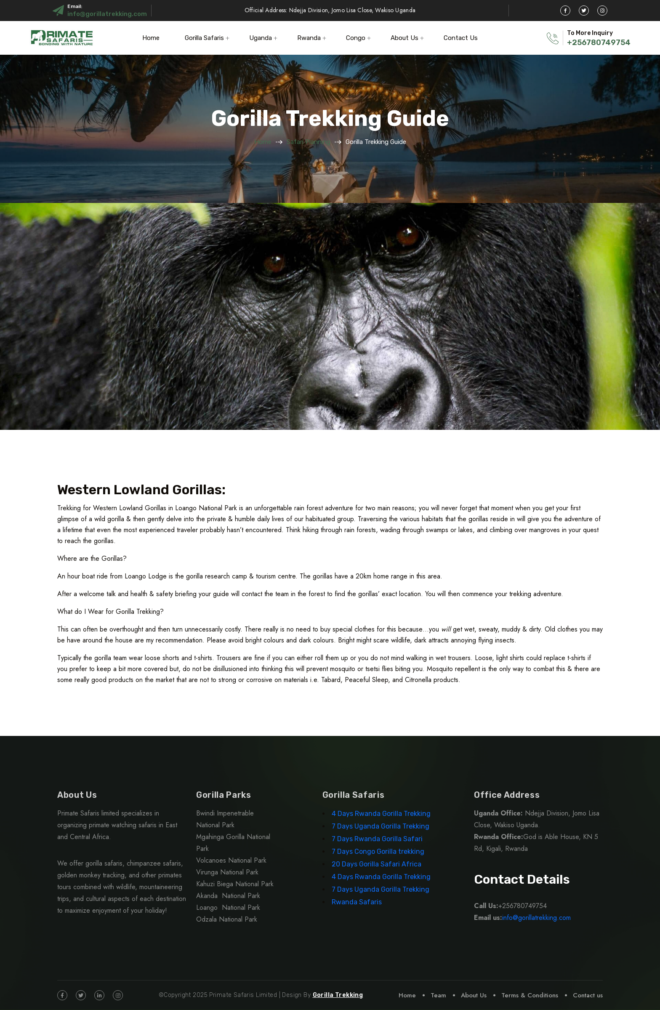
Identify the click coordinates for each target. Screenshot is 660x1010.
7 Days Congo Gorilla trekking (378, 851)
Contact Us (461, 38)
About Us (404, 38)
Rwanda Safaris (357, 902)
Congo (355, 38)
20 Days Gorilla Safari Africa (377, 864)
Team (438, 995)
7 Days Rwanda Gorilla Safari (377, 839)
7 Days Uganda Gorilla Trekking (380, 826)
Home (151, 38)
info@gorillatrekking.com (107, 14)
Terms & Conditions (529, 995)
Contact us (588, 995)
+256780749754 (599, 42)
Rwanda (309, 38)
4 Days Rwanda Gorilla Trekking (381, 814)
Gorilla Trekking (338, 995)
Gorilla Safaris (204, 38)
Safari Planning (308, 142)
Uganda (260, 38)
